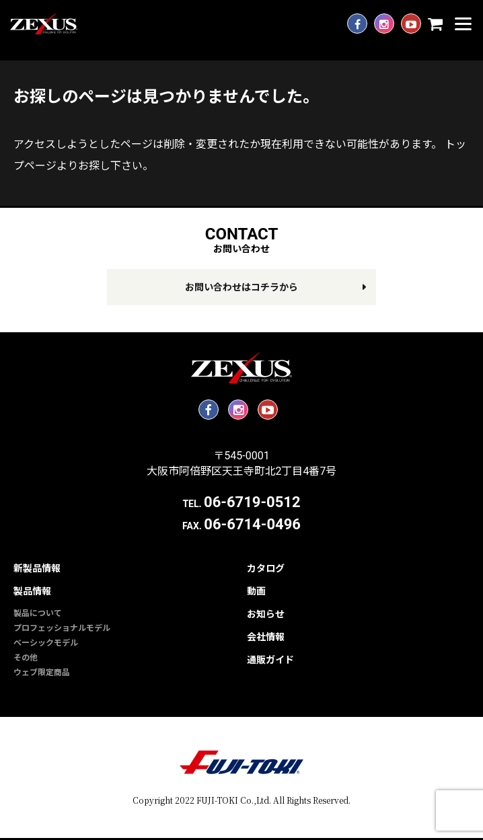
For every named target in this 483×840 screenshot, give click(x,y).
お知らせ (266, 614)
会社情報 (266, 637)
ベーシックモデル (45, 643)
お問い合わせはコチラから (241, 287)
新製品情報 (37, 568)
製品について (37, 613)
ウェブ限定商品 (41, 672)
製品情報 (32, 591)
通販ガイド (270, 659)
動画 (256, 591)
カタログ (266, 568)
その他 (25, 657)
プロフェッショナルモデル (61, 628)
